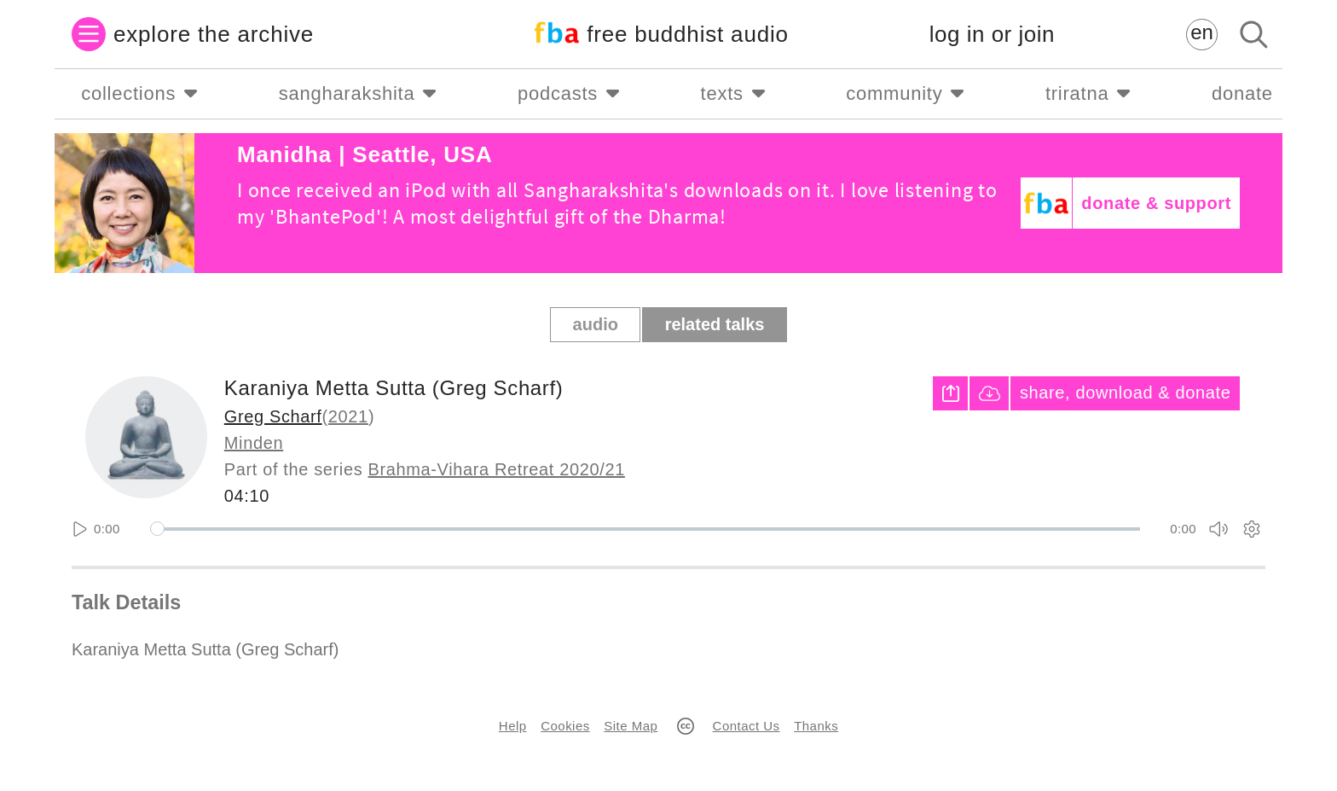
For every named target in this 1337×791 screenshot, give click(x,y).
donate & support (1156, 203)
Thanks (816, 725)
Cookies (565, 725)
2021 (348, 416)
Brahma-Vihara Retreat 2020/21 (496, 469)
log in (992, 34)
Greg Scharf (273, 416)
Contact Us (746, 725)
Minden (253, 442)
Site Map (630, 725)
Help (513, 725)
